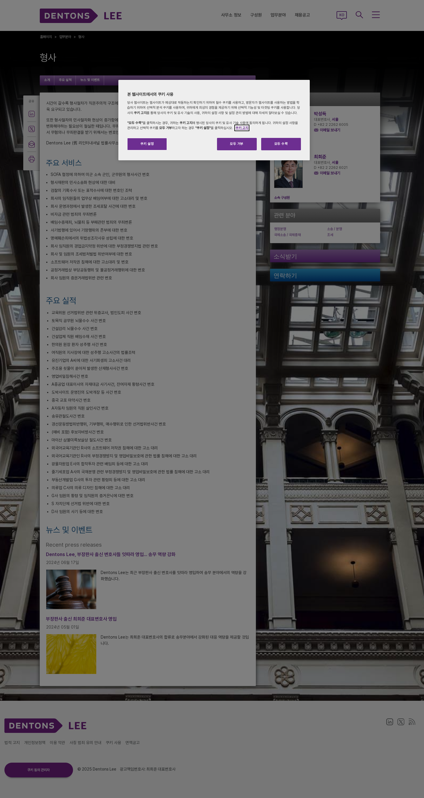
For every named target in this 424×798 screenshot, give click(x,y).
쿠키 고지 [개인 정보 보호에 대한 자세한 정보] (242, 128)
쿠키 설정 (147, 144)
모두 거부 (237, 144)
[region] (214, 120)
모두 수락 (281, 144)
